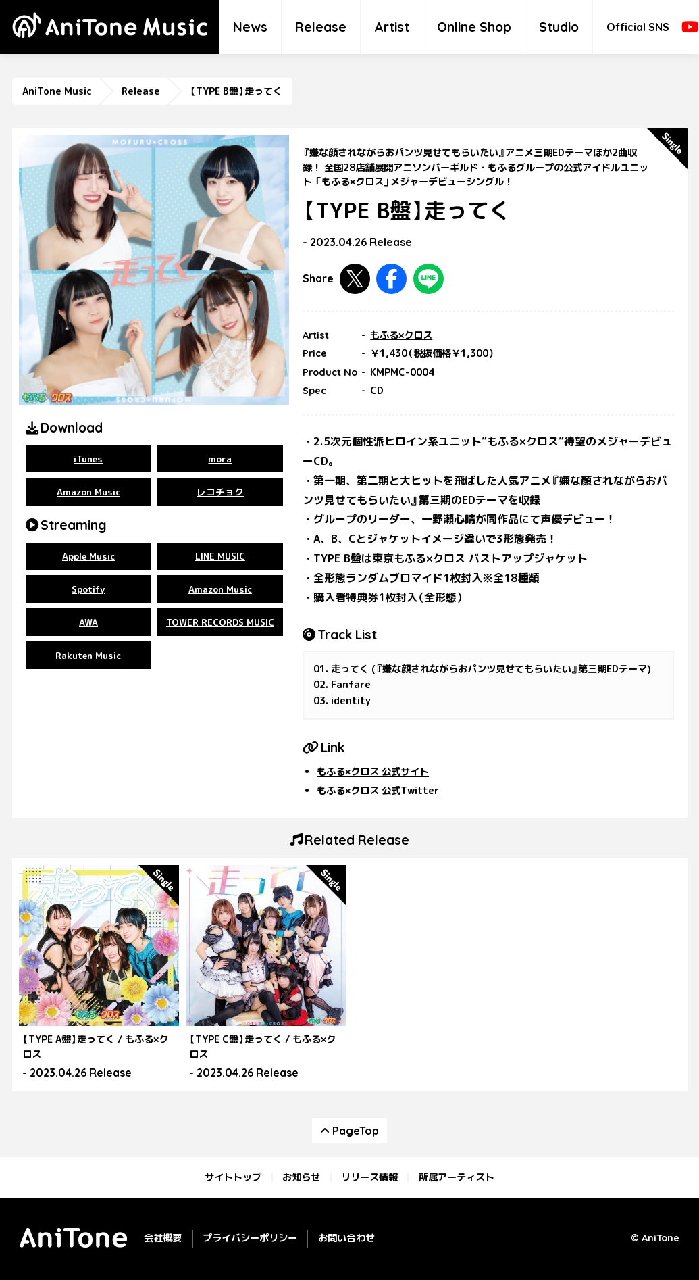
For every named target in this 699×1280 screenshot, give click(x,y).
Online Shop (474, 27)
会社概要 (163, 1238)
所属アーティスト (456, 1177)
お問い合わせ (346, 1238)
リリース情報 (369, 1177)
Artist (391, 27)
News (250, 27)
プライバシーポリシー (250, 1238)
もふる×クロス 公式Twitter (378, 790)
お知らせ (301, 1177)
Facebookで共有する (391, 279)
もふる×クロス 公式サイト (373, 772)
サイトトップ (233, 1177)
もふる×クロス (401, 335)
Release (320, 27)
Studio (559, 27)
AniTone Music (57, 91)
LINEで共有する (428, 279)
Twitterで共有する (355, 279)
